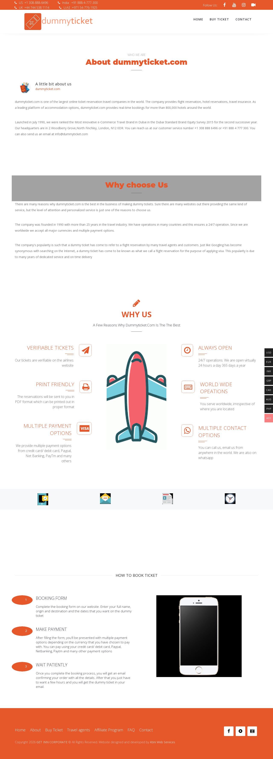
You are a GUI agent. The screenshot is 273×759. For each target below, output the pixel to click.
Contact (243, 19)
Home (198, 19)
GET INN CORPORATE (51, 740)
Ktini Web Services (162, 740)
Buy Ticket (219, 19)
